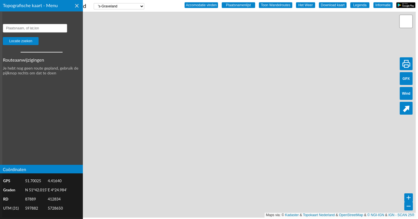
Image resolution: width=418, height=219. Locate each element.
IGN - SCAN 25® (401, 215)
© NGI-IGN (375, 215)
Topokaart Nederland (319, 215)
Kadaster (292, 215)
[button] (406, 21)
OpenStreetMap (351, 215)
